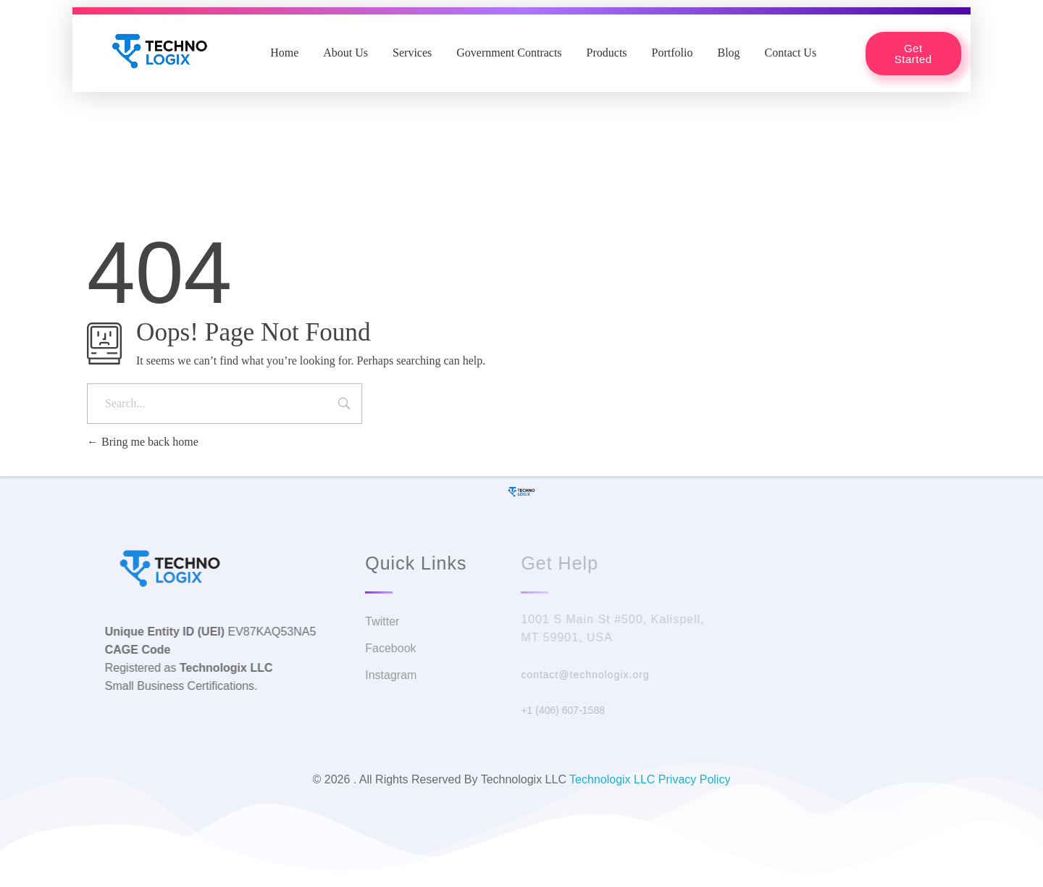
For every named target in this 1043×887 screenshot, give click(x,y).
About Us (345, 52)
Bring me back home (142, 442)
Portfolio (672, 52)
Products (607, 52)
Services (412, 52)
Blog (728, 52)
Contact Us (791, 52)
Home (284, 52)
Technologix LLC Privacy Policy (649, 779)
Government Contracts (508, 52)
